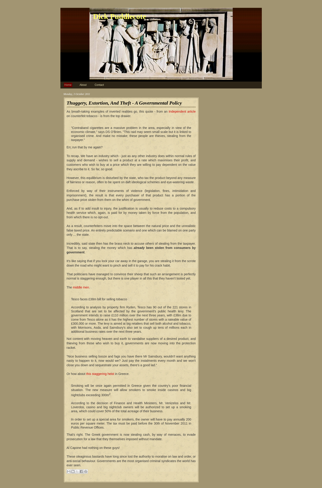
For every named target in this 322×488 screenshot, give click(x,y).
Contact (99, 84)
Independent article (182, 111)
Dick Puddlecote (119, 16)
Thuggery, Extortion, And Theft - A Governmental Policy (124, 103)
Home (68, 84)
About (83, 84)
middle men (81, 287)
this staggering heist (100, 374)
